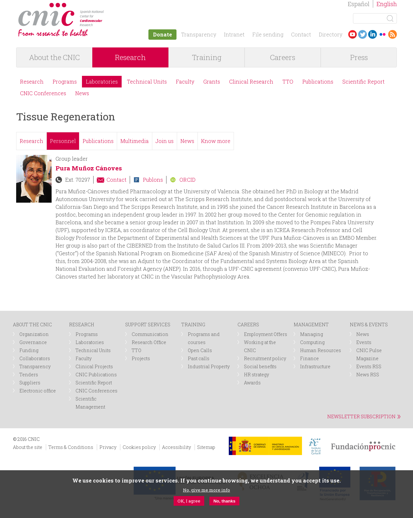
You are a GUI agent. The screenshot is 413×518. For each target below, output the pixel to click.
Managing (311, 334)
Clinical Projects (94, 366)
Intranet (234, 34)
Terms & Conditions (70, 447)
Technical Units (147, 81)
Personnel (63, 140)
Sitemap (206, 447)
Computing (312, 342)
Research (130, 57)
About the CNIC (54, 57)
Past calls (198, 358)
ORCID (187, 179)
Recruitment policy (265, 358)
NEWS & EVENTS (369, 324)
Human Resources (320, 350)
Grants (211, 81)
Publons (153, 179)
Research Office (149, 342)
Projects (141, 358)
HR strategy (256, 374)
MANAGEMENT (311, 324)
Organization (34, 334)
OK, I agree (188, 501)
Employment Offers (265, 334)
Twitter (362, 34)
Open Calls (200, 350)
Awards (252, 383)
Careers (282, 57)
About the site (27, 447)
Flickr (382, 34)
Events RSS (368, 366)
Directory (330, 34)
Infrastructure (315, 366)
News (82, 93)
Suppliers (29, 383)
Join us (165, 140)
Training (206, 57)
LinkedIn (372, 34)
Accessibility (176, 447)
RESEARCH (81, 324)
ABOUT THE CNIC (32, 324)
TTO (287, 81)
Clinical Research (251, 81)
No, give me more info (206, 490)
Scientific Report (363, 81)
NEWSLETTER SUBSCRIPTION (361, 416)
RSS (392, 34)
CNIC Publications (96, 374)
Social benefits (260, 366)
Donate (162, 34)
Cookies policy (139, 447)
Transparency (198, 34)
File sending (267, 34)
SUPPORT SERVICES (147, 324)
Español (358, 4)
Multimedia (134, 140)
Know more (215, 140)
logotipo (108, 6)
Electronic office (37, 391)
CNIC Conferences (43, 93)
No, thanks (224, 501)
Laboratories (102, 81)
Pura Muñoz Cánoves (88, 168)
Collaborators (34, 358)
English (387, 4)
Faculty (185, 81)
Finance (309, 358)
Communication (150, 334)
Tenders (28, 374)
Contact (301, 34)
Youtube (352, 34)
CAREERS (248, 324)
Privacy (107, 447)
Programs (65, 81)
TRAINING (193, 324)
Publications (317, 81)
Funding (28, 350)
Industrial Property (209, 366)
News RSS (367, 374)
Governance (33, 342)
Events (363, 342)
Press (359, 57)
